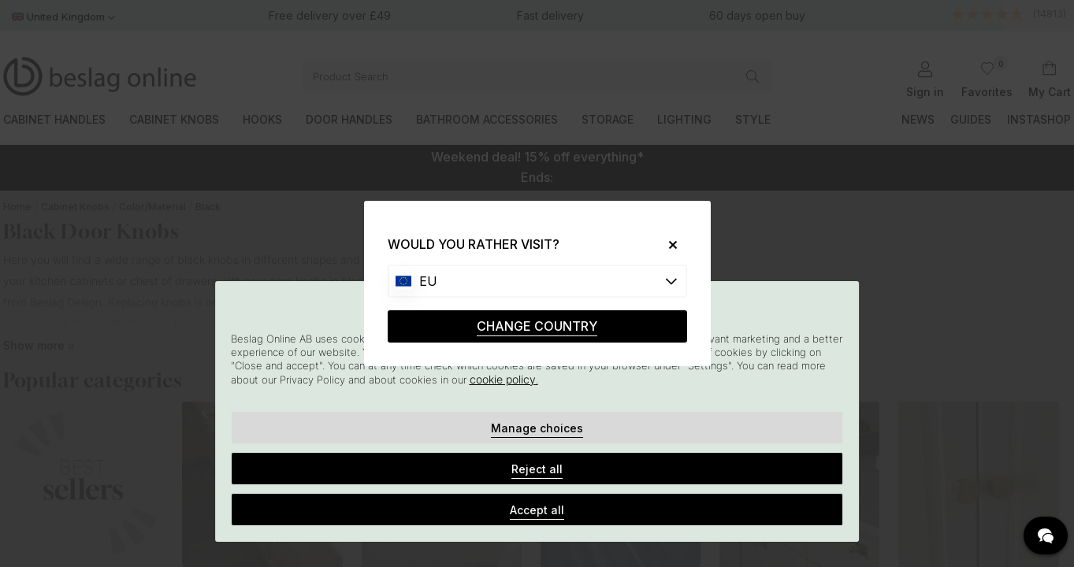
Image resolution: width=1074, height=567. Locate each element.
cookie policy (503, 379)
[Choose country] (537, 281)
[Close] (666, 244)
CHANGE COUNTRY (537, 326)
